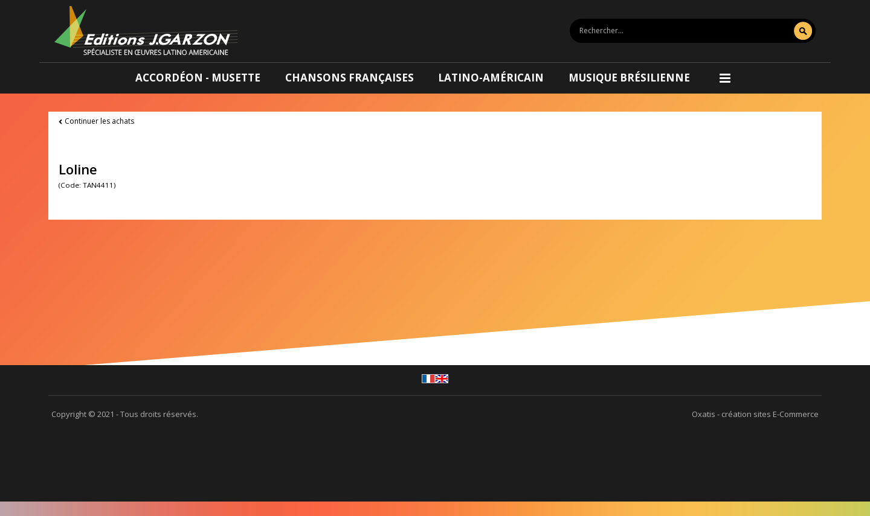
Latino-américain (491, 77)
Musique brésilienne (629, 77)
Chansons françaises (349, 77)
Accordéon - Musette (197, 77)
